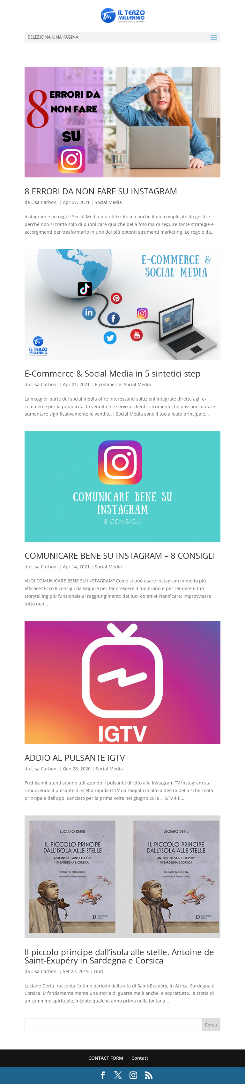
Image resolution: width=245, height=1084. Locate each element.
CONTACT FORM (105, 1058)
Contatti (140, 1058)
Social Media (108, 202)
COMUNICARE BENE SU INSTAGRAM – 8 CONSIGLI (120, 555)
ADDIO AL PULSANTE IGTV (75, 757)
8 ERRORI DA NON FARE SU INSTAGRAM (101, 191)
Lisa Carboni (44, 202)
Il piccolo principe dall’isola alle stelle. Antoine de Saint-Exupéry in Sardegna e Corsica (119, 956)
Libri (98, 971)
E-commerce (108, 384)
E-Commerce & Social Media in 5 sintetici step (113, 373)
